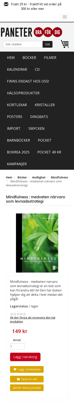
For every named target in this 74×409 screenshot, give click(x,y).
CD (37, 69)
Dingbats (39, 116)
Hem (11, 57)
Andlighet (39, 177)
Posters (14, 116)
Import (14, 128)
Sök (47, 44)
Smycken (36, 128)
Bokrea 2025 (18, 152)
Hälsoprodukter (23, 93)
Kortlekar (17, 104)
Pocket (45, 140)
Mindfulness (59, 177)
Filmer (50, 57)
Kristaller (45, 104)
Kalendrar (17, 69)
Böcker (29, 57)
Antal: (17, 340)
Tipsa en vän (27, 379)
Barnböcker (18, 140)
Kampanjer (17, 163)
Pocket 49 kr (49, 152)
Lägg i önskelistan (26, 369)
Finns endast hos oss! (28, 81)
